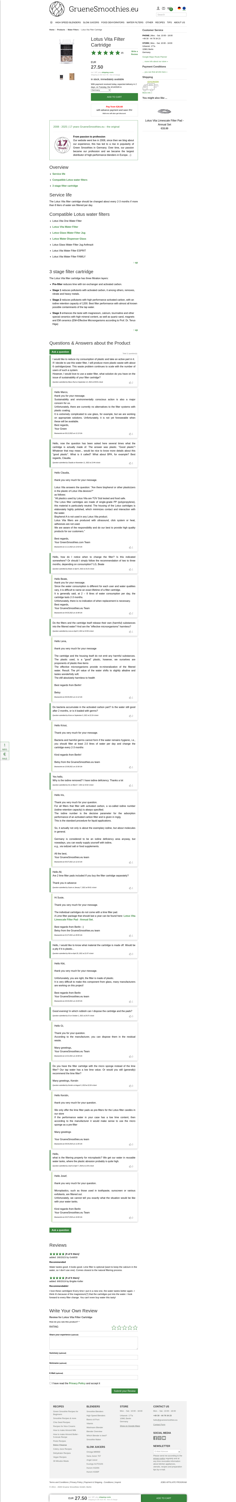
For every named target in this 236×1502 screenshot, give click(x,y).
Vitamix (89, 1423)
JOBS (163, 1482)
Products (61, 30)
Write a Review (134, 52)
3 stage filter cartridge (65, 186)
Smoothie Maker (93, 1439)
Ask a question (60, 352)
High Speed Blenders (68, 22)
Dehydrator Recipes (62, 1453)
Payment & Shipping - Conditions (98, 1482)
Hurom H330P (92, 1472)
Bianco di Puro (92, 1419)
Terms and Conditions (59, 1482)
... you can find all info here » (155, 72)
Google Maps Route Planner (154, 57)
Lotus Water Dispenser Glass (69, 238)
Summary (57, 1353)
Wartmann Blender (94, 1427)
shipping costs (108, 72)
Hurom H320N (92, 1468)
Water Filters (135, 22)
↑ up (135, 262)
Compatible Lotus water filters (69, 180)
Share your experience (63, 1335)
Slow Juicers (91, 22)
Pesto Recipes (59, 1441)
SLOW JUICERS (95, 1447)
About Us (179, 22)
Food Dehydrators (112, 22)
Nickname (58, 1363)
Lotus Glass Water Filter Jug (68, 233)
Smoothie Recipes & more (64, 1418)
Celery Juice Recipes (62, 1449)
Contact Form (159, 1424)
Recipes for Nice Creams (64, 1426)
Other (149, 22)
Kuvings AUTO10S (94, 1464)
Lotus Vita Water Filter (65, 227)
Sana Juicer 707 (93, 1456)
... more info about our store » (155, 61)
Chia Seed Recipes (61, 1422)
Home (51, 30)
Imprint (118, 1482)
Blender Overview (94, 1431)
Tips (169, 22)
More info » (147, 93)
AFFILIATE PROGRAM (176, 1482)
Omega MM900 (93, 1452)
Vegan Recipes (60, 1457)
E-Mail (56, 1373)
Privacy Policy (77, 1383)
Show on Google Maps (130, 1426)
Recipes (160, 22)
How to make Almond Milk (64, 1430)
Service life (58, 174)
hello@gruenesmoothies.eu (165, 1420)
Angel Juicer (91, 1460)
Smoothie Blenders (94, 1411)
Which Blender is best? (96, 1435)
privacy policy (159, 1458)
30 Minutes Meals (61, 1461)
